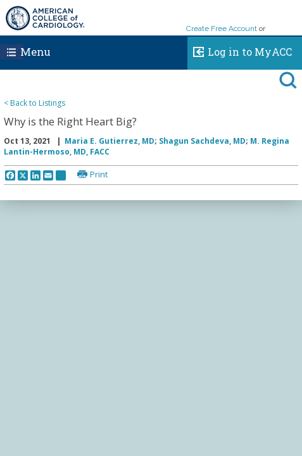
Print (99, 174)
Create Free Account (221, 28)
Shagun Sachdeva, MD (202, 141)
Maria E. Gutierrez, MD (109, 141)
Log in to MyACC (239, 50)
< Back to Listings (34, 103)
